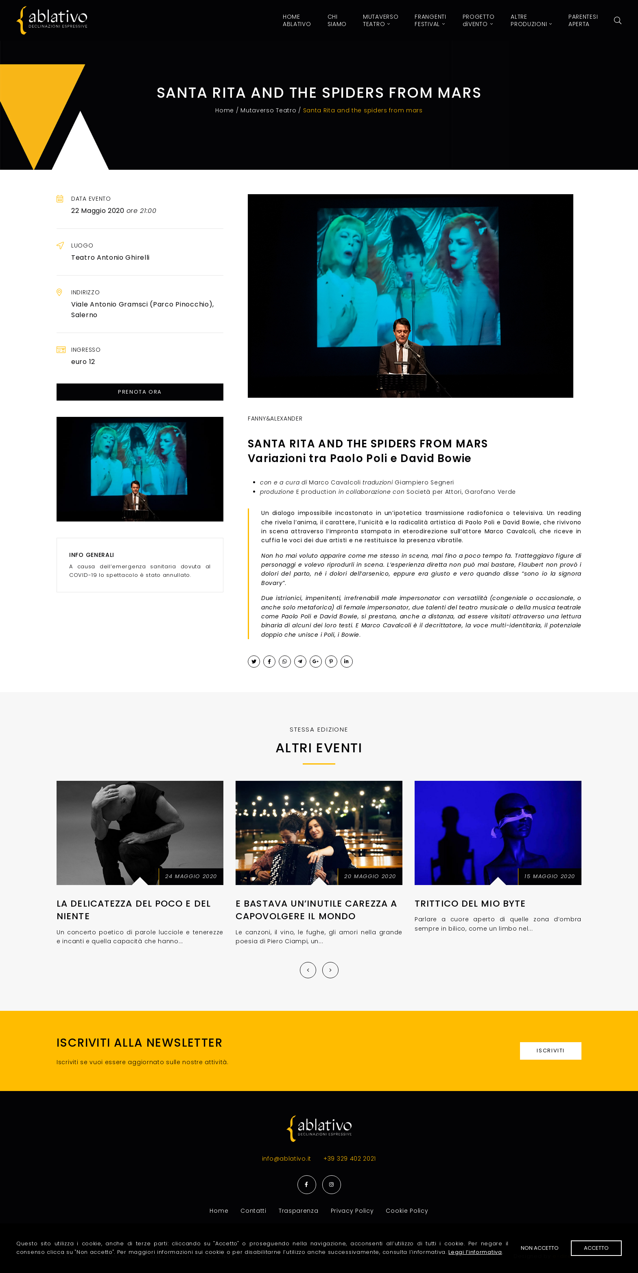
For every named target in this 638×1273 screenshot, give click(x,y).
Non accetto (540, 1248)
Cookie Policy (407, 1211)
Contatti (253, 1211)
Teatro (380, 20)
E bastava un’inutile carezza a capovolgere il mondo (316, 909)
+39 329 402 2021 (349, 1159)
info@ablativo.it (286, 1159)
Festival (430, 20)
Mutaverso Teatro (268, 110)
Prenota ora (140, 392)
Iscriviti (551, 1050)
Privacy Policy (352, 1211)
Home (297, 20)
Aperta (583, 20)
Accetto (596, 1248)
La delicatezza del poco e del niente (134, 909)
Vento (479, 20)
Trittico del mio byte (470, 903)
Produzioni (531, 20)
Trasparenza (299, 1211)
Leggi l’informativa (475, 1252)
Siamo (337, 20)
